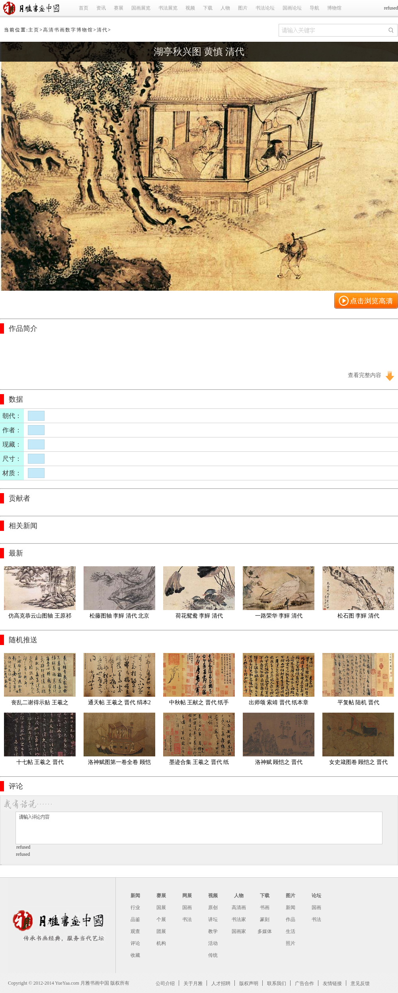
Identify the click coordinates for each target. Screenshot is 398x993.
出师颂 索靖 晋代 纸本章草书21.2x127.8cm (279, 704)
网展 (187, 895)
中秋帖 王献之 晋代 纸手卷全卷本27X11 (199, 704)
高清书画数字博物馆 (68, 30)
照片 (290, 943)
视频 (190, 8)
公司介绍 (165, 983)
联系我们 (276, 983)
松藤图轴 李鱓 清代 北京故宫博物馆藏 (120, 617)
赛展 (118, 8)
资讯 (101, 8)
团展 (161, 931)
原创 (213, 907)
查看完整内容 (364, 375)
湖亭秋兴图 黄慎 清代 (199, 52)
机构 (161, 943)
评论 (135, 943)
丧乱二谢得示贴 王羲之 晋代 (40, 704)
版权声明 (248, 983)
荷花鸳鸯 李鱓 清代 (199, 616)
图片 (243, 8)
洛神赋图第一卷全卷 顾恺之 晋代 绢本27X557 (119, 763)
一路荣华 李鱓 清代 (278, 616)
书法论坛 (265, 8)
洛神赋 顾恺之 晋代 (278, 762)
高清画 (239, 907)
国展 (161, 907)
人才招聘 (220, 983)
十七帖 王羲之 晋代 (40, 762)
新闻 (135, 895)
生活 (290, 931)
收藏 (135, 955)
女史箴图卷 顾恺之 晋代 (358, 762)
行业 (135, 907)
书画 (264, 907)
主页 (33, 30)
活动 (213, 943)
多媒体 (265, 931)
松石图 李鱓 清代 (358, 616)
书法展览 (168, 8)
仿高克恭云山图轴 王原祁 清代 (40, 617)
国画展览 (140, 8)
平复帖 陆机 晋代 (358, 702)
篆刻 (264, 919)
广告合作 (304, 983)
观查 (135, 931)
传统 (213, 955)
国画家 (239, 931)
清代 (102, 30)
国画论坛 (292, 8)
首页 (83, 8)
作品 (290, 919)
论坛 (316, 895)
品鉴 (135, 919)
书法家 (239, 919)
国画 (187, 907)
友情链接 (332, 983)
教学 (213, 931)
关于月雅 (193, 983)
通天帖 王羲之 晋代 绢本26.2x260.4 (119, 704)
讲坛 (213, 919)
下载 (208, 8)
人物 (225, 8)
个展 (161, 919)
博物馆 (334, 8)
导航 (314, 8)
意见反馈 (360, 983)
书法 (187, 919)
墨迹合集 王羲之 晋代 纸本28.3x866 (199, 763)
